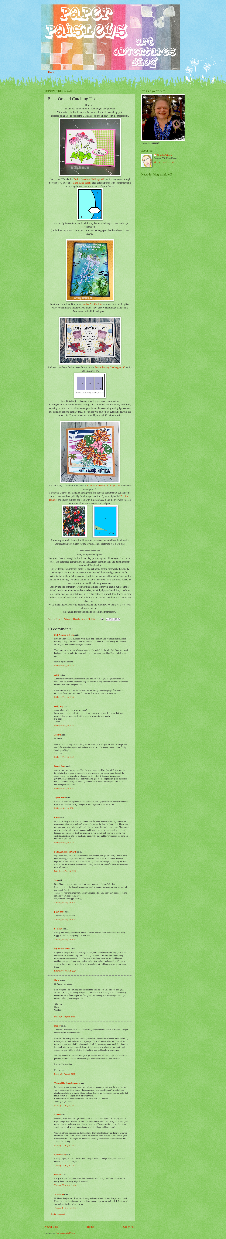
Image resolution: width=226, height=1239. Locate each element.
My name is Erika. (62, 949)
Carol (56, 980)
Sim (56, 880)
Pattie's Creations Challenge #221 (89, 179)
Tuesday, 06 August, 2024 (65, 1165)
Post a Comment (58, 1214)
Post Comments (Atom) (65, 1233)
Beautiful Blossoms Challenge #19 (103, 485)
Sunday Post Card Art (92, 304)
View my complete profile (164, 162)
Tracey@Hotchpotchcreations (67, 1083)
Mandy (57, 1026)
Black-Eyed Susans (82, 182)
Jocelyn (57, 735)
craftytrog (58, 706)
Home (51, 72)
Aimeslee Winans (164, 155)
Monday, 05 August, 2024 (65, 1105)
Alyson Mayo (60, 797)
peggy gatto (59, 912)
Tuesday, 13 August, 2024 (65, 1208)
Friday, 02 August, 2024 (64, 666)
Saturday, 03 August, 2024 (65, 871)
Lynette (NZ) (60, 1155)
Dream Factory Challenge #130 (110, 367)
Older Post (129, 1226)
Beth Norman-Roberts (64, 635)
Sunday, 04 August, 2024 (64, 1017)
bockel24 (58, 929)
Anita (56, 675)
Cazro (57, 817)
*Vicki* (57, 1114)
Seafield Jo (59, 1194)
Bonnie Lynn (60, 766)
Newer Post (51, 1226)
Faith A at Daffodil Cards (65, 852)
